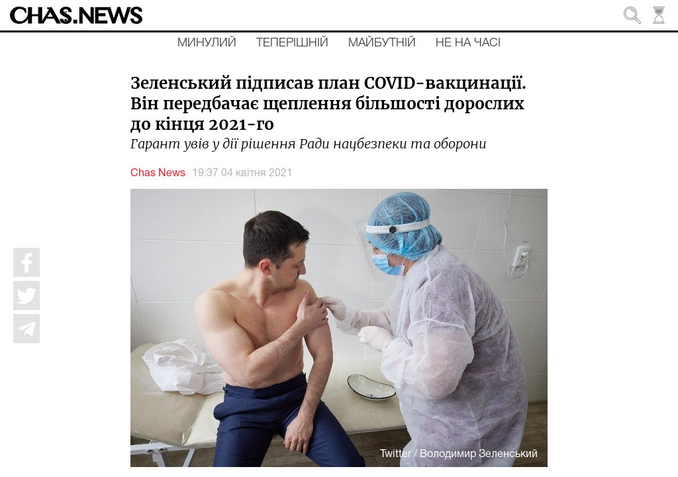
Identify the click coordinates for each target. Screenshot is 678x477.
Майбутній (382, 43)
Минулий (206, 43)
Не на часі (468, 43)
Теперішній (292, 43)
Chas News (157, 173)
